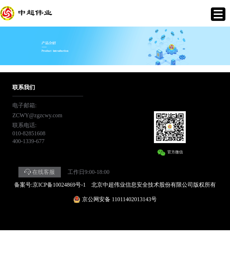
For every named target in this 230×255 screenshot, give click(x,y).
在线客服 (43, 172)
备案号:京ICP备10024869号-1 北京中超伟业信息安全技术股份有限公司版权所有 (115, 185)
